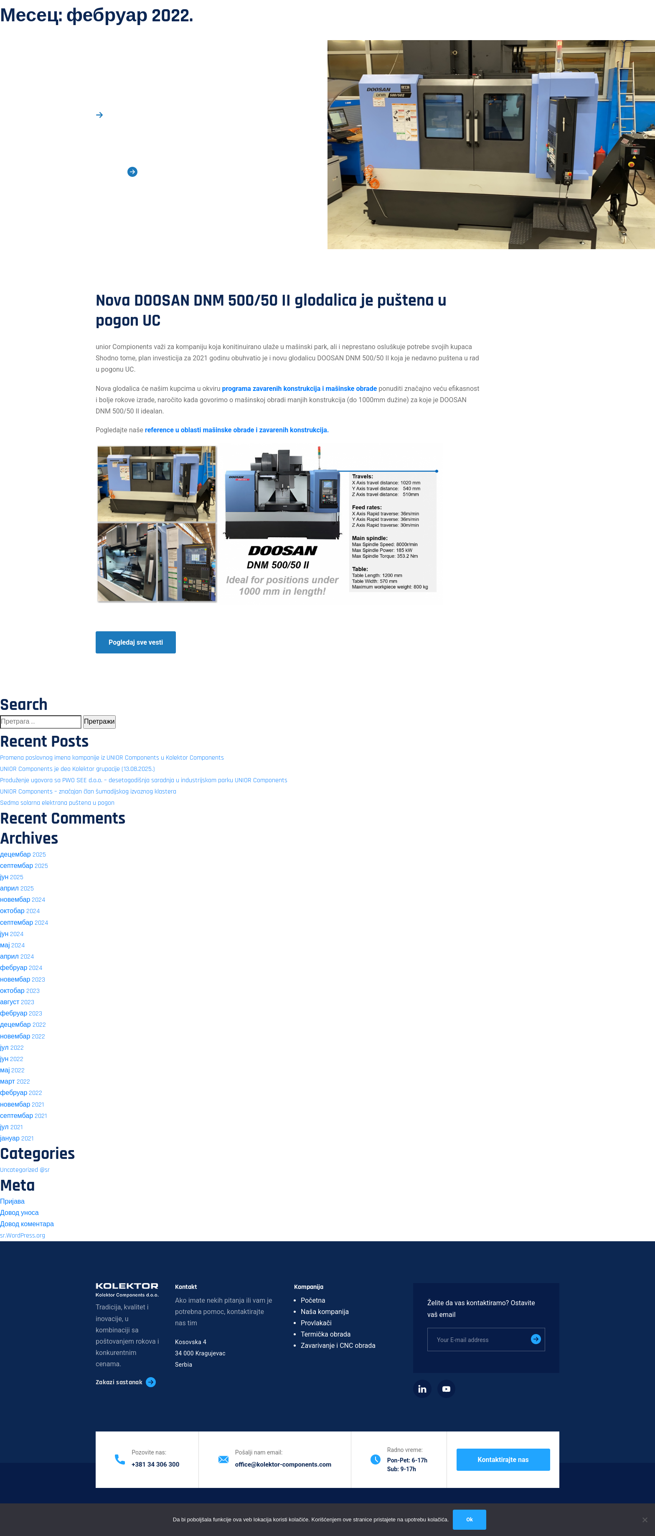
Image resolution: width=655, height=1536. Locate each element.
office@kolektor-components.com (283, 1464)
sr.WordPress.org (22, 1235)
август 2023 (17, 1002)
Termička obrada (325, 1334)
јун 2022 (11, 1059)
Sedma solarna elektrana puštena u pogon (57, 803)
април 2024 (17, 956)
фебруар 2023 (21, 1013)
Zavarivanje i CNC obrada (338, 1346)
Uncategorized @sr (25, 1170)
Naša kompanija (325, 1312)
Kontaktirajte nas (503, 1460)
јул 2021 (11, 1127)
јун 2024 (11, 934)
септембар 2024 (24, 923)
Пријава (12, 1201)
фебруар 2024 (21, 968)
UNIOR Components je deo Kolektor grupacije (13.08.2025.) (77, 769)
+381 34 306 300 (155, 1464)
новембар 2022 (22, 1036)
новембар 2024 (22, 900)
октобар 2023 (20, 991)
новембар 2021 (22, 1104)
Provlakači (316, 1323)
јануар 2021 (16, 1138)
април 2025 (17, 888)
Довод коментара (27, 1224)
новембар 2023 (22, 979)
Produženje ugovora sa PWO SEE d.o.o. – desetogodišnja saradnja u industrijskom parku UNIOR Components (143, 780)
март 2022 (15, 1081)
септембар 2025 (24, 866)
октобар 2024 (20, 911)
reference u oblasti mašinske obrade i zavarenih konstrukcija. (237, 430)
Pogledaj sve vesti (136, 642)
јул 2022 (12, 1048)
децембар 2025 (23, 854)
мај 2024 (12, 945)
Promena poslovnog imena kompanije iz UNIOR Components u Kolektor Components (112, 757)
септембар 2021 (23, 1116)
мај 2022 (12, 1070)
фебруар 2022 (21, 1093)
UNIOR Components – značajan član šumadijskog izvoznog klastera (88, 791)
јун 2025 (11, 877)
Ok (469, 1519)
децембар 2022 (23, 1025)
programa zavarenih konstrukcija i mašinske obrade (299, 389)
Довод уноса (19, 1213)
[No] (644, 1520)
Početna (313, 1300)
